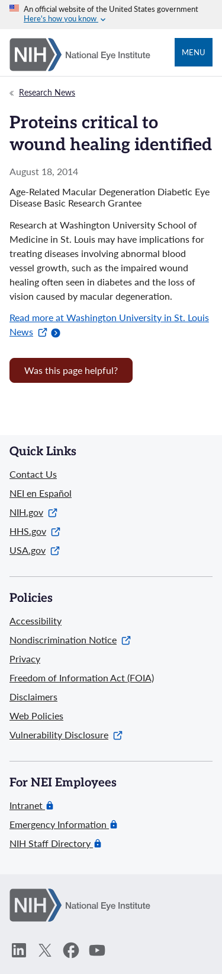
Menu (193, 52)
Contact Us (33, 474)
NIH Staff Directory (51, 843)
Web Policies (36, 715)
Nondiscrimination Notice (70, 639)
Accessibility (35, 620)
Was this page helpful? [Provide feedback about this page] (71, 370)
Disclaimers (33, 696)
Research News (47, 92)
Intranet (27, 805)
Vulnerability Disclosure (66, 734)
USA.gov (34, 550)
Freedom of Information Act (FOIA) (81, 677)
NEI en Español (40, 493)
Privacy (24, 658)
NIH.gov (33, 512)
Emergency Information (59, 824)
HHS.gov (34, 531)
